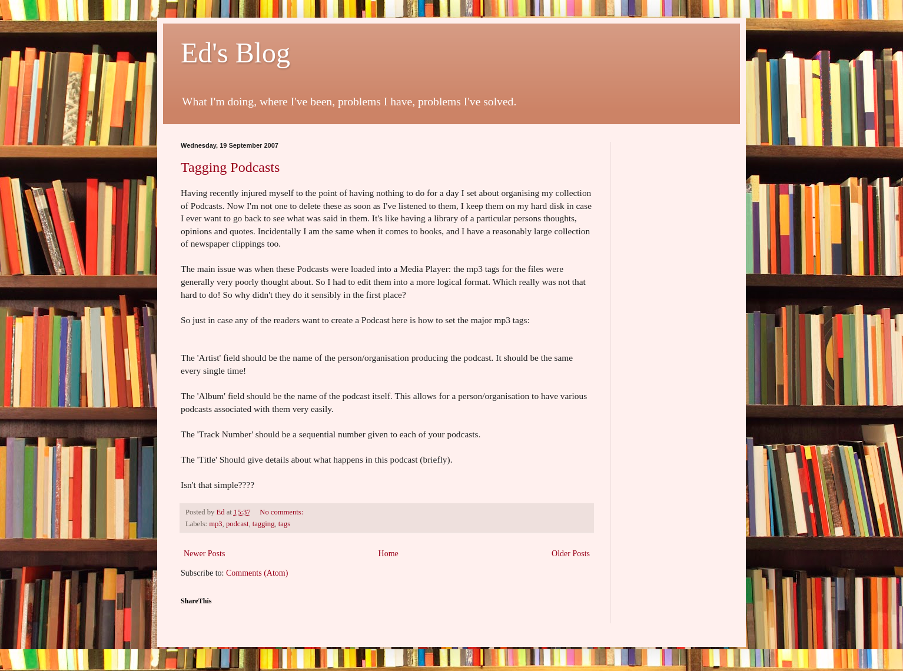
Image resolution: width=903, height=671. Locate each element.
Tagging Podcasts (230, 167)
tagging (264, 524)
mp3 (215, 524)
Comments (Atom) (257, 573)
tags (284, 524)
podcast (237, 524)
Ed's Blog (235, 52)
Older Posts (571, 553)
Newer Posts (204, 553)
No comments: (282, 512)
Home (389, 553)
